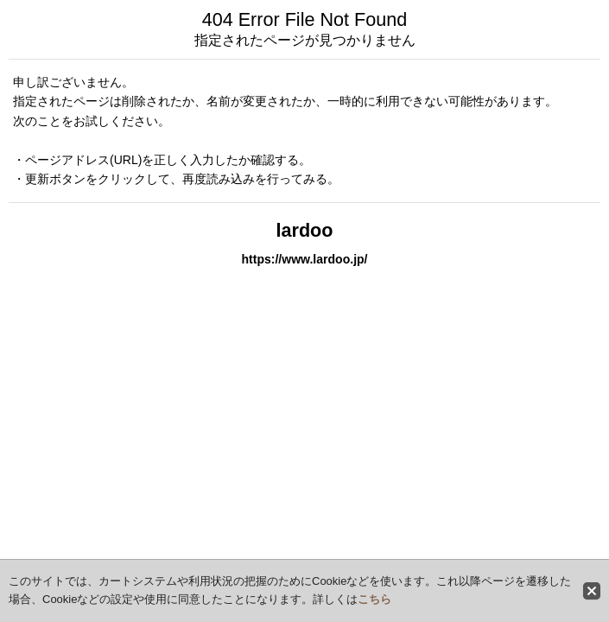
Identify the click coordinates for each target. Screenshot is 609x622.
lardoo (304, 230)
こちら (374, 599)
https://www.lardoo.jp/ (304, 259)
